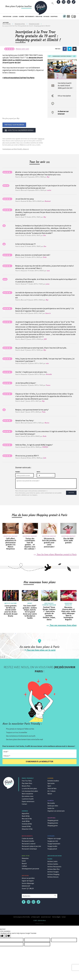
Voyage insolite (52, 846)
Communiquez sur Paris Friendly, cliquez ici (15, 148)
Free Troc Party (27, 780)
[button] (64, 16)
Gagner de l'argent (28, 880)
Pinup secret (39, 923)
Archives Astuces (53, 876)
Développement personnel (30, 868)
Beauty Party (26, 785)
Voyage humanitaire (54, 843)
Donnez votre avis (22, 49)
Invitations (7, 16)
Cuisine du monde (27, 838)
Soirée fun (51, 808)
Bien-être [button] (39, 16)
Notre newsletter (27, 793)
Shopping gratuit (11, 535)
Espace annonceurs (28, 801)
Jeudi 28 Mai (26, 821)
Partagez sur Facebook (14, 124)
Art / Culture (51, 790)
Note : (38, 471)
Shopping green (53, 825)
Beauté (24, 863)
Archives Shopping (53, 874)
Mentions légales (56, 916)
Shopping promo (53, 822)
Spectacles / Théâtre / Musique (49, 603)
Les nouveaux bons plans (30, 790)
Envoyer (70, 491)
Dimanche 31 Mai (27, 828)
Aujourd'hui (25, 813)
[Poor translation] (7, 935)
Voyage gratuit (52, 848)
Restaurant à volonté (28, 843)
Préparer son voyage (54, 838)
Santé (24, 860)
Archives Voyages (53, 871)
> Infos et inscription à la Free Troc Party (18, 78)
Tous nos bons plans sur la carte (39, 649)
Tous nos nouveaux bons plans (62, 624)
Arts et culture (11, 602)
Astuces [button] (6, 22)
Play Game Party (27, 783)
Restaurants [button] (30, 16)
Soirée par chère (53, 805)
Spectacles (51, 783)
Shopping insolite (68, 603)
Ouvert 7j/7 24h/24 (27, 888)
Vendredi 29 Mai (27, 823)
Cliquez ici (41, 138)
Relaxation (25, 858)
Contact (24, 803)
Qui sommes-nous (27, 796)
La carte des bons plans (29, 788)
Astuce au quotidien (28, 878)
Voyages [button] (46, 16)
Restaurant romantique (29, 848)
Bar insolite (51, 803)
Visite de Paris (52, 788)
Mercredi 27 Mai (27, 818)
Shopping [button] (54, 16)
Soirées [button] (21, 16)
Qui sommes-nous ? (46, 916)
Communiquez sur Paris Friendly (21, 916)
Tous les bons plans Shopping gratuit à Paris (55, 553)
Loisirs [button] (15, 16)
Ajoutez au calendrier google (19, 130)
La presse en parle (28, 798)
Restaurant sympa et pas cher (31, 846)
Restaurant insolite (28, 840)
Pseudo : (17, 471)
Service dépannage (28, 883)
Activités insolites (53, 780)
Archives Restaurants (54, 866)
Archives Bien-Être (54, 869)
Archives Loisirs (53, 861)
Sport (29, 602)
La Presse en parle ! (35, 916)
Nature (50, 793)
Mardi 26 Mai (26, 815)
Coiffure (24, 865)
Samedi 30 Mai (26, 826)
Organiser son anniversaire (56, 810)
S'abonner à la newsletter (39, 761)
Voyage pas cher (53, 840)
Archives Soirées (53, 863)
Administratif (26, 885)
